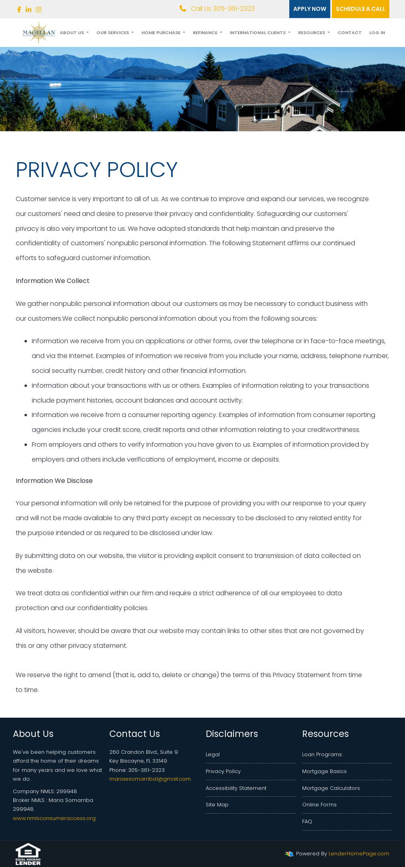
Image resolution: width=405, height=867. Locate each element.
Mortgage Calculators (331, 788)
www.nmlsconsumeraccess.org (54, 818)
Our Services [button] (113, 32)
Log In (377, 32)
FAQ (307, 821)
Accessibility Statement (236, 788)
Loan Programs (322, 754)
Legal (213, 754)
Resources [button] (312, 32)
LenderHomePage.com (359, 853)
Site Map (217, 804)
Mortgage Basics (324, 771)
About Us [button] (72, 32)
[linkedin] (28, 9)
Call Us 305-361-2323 (217, 8)
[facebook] (19, 9)
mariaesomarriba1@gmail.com (150, 779)
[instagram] (38, 9)
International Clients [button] (258, 32)
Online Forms (319, 804)
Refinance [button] (206, 32)
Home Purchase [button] (161, 32)
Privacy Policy (223, 771)
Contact (350, 32)
